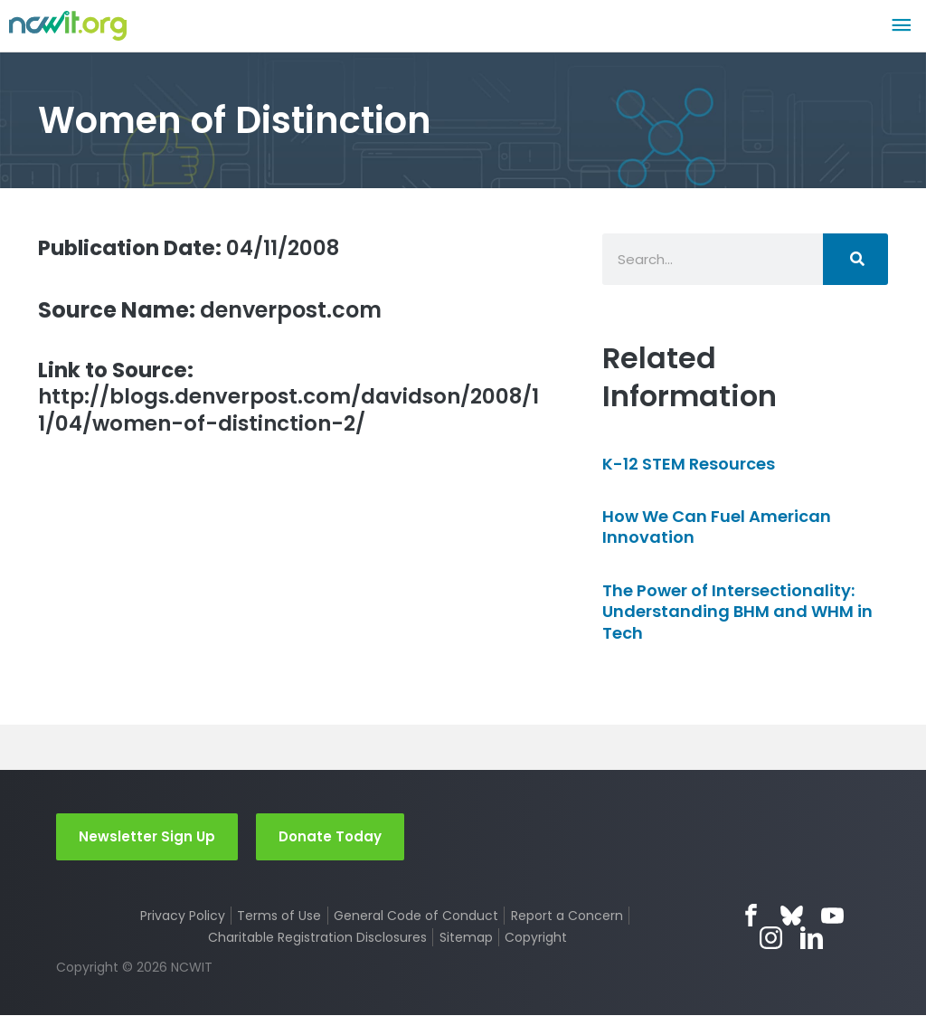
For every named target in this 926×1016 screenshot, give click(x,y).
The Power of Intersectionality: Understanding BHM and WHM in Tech (737, 611)
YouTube (832, 916)
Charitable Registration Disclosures (317, 938)
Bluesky (791, 916)
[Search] (855, 259)
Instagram (772, 938)
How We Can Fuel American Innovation (716, 526)
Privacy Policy (182, 916)
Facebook (751, 916)
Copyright (536, 938)
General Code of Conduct (416, 916)
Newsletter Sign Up (147, 836)
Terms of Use (279, 916)
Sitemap (466, 938)
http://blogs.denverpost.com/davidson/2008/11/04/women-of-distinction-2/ (283, 399)
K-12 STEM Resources (688, 463)
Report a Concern (567, 916)
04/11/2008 (195, 247)
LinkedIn (812, 938)
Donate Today (330, 836)
